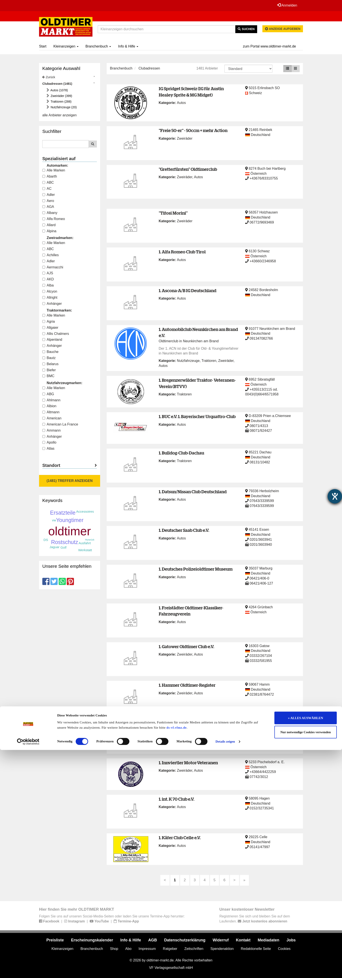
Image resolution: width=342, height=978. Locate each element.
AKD (48, 279)
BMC (48, 376)
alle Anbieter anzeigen (59, 115)
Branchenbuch (98, 46)
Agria (48, 321)
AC (46, 188)
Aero (48, 201)
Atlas (48, 448)
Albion (49, 406)
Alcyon (49, 291)
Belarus (50, 364)
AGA (48, 206)
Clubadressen (149, 68)
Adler (48, 195)
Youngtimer (70, 520)
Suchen (246, 29)
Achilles (50, 255)
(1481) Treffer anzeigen (70, 481)
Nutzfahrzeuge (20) (63, 107)
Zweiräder (184, 138)
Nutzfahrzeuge (188, 361)
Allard (49, 225)
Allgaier (50, 327)
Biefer (49, 370)
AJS (47, 273)
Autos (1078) (59, 90)
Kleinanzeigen (66, 46)
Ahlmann (51, 400)
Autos (181, 103)
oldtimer (69, 531)
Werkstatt (85, 550)
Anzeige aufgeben (282, 29)
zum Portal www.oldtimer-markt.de (269, 46)
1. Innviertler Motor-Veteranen (188, 762)
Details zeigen (225, 969)
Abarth (49, 176)
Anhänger (52, 303)
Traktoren (209, 361)
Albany (49, 213)
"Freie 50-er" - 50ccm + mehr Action (193, 130)
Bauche (50, 352)
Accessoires (85, 511)
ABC (48, 182)
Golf (63, 547)
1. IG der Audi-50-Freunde (184, 723)
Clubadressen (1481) (57, 83)
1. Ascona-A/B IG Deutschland (187, 290)
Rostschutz (64, 542)
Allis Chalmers (55, 334)
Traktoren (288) (61, 101)
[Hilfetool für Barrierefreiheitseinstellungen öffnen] (335, 496)
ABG (48, 394)
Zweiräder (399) (61, 96)
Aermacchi (52, 267)
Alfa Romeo (53, 219)
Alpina (49, 231)
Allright (49, 297)
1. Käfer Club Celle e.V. (180, 837)
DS (45, 540)
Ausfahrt (85, 543)
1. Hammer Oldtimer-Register (187, 685)
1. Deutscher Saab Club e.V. (184, 530)
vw (54, 520)
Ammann (51, 430)
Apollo (49, 442)
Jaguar (55, 547)
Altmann (51, 412)
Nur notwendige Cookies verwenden (305, 960)
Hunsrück (89, 540)
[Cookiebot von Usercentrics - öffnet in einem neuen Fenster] (28, 969)
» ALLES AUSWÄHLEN (305, 945)
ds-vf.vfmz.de (176, 955)
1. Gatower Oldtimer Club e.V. (186, 646)
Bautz (49, 358)
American (52, 418)
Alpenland (52, 339)
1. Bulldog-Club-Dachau (181, 452)
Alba (48, 285)
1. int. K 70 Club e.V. (176, 799)
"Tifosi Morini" (173, 212)
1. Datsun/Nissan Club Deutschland (193, 491)
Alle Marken (53, 170)
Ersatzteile (63, 513)
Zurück (48, 77)
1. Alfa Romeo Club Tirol (182, 251)
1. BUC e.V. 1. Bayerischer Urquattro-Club (197, 416)
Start (42, 46)
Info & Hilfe (128, 46)
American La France (60, 424)
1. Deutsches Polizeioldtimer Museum (196, 568)
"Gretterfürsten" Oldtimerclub (188, 169)
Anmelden (286, 5)
